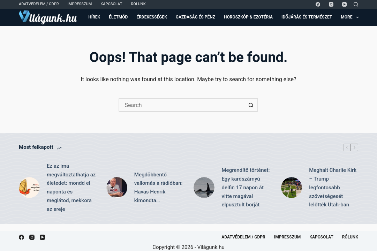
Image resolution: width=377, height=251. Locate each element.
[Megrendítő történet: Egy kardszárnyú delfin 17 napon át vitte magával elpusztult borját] (204, 187)
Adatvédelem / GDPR (39, 4)
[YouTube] (344, 4)
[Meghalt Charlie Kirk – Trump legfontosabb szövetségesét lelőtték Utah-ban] (291, 187)
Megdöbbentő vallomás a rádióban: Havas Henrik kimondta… (158, 188)
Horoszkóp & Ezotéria (248, 17)
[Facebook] (318, 4)
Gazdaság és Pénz (195, 17)
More (350, 17)
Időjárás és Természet (306, 17)
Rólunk (138, 4)
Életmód (118, 17)
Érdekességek (151, 17)
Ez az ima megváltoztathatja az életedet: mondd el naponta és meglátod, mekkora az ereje (71, 187)
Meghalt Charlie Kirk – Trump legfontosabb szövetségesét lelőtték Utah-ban (332, 187)
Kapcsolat (111, 4)
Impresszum (80, 4)
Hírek (94, 17)
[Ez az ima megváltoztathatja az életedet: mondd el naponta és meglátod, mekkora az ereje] (29, 187)
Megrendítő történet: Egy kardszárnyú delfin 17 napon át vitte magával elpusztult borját (245, 187)
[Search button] (251, 105)
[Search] (356, 4)
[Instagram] (331, 4)
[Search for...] (181, 105)
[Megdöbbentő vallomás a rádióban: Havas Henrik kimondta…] (116, 187)
